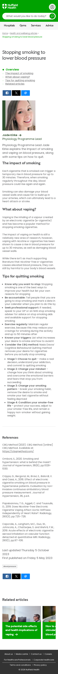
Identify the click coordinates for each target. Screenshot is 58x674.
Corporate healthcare (44, 659)
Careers (48, 654)
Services (36, 25)
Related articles (14, 84)
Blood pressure (10, 566)
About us (8, 654)
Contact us (36, 654)
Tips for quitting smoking (20, 80)
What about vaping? (17, 77)
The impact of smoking (19, 73)
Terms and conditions (20, 665)
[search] (29, 16)
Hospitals (9, 25)
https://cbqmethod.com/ (18, 451)
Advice (50, 25)
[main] (29, 340)
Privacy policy (40, 665)
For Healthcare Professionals (17, 659)
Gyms (23, 25)
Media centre (22, 654)
